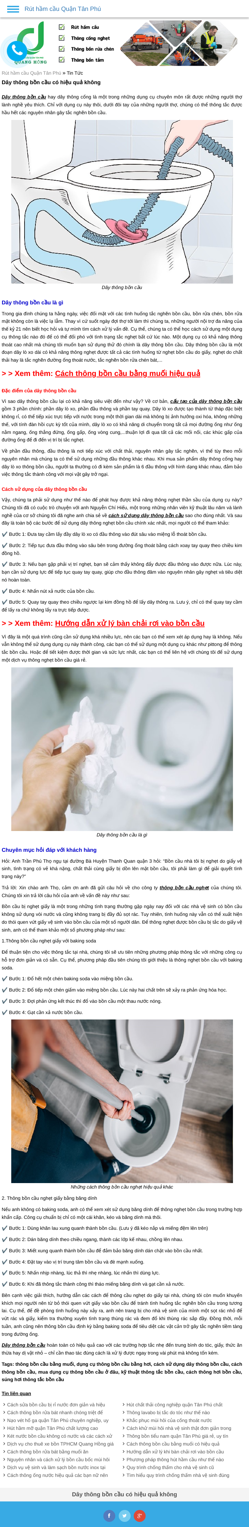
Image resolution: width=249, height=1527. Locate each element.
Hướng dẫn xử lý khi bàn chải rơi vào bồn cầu (175, 1451)
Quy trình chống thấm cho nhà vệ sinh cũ (170, 1467)
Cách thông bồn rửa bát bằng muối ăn (47, 1451)
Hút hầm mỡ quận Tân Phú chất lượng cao (52, 1428)
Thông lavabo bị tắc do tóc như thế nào (168, 1412)
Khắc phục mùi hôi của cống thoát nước (169, 1420)
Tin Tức (75, 73)
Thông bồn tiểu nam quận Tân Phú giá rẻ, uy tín (177, 1436)
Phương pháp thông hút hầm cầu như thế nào (175, 1459)
